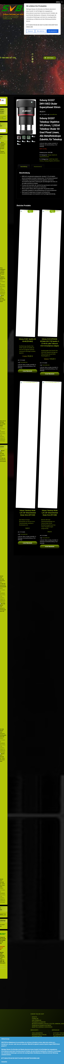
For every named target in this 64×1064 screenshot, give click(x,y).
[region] (42, 19)
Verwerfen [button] (4, 1061)
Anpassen (30, 31)
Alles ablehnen (41, 31)
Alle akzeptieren (52, 31)
